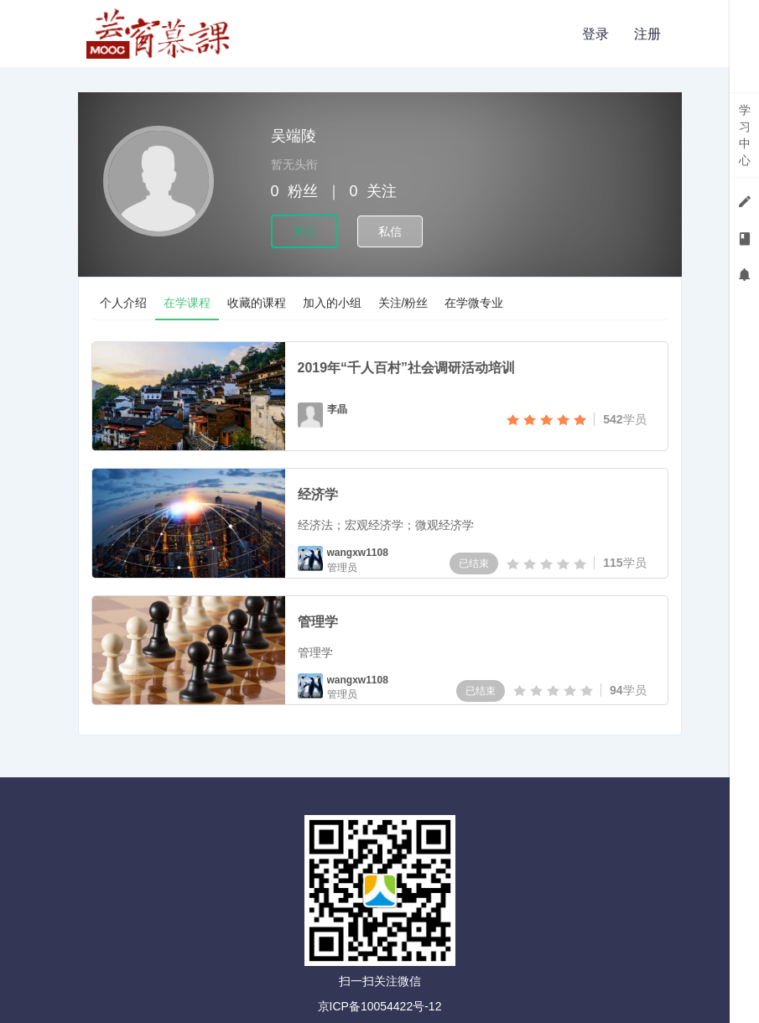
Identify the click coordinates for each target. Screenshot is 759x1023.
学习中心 (745, 135)
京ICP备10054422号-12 (380, 1006)
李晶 (337, 409)
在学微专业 (473, 302)
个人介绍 (123, 302)
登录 (595, 34)
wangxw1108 (357, 552)
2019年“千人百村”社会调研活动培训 (407, 368)
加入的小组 (332, 302)
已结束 (474, 563)
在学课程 (187, 302)
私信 (390, 231)
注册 (647, 34)
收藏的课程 (256, 302)
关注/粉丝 (403, 302)
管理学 (318, 622)
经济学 (318, 494)
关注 (304, 231)
